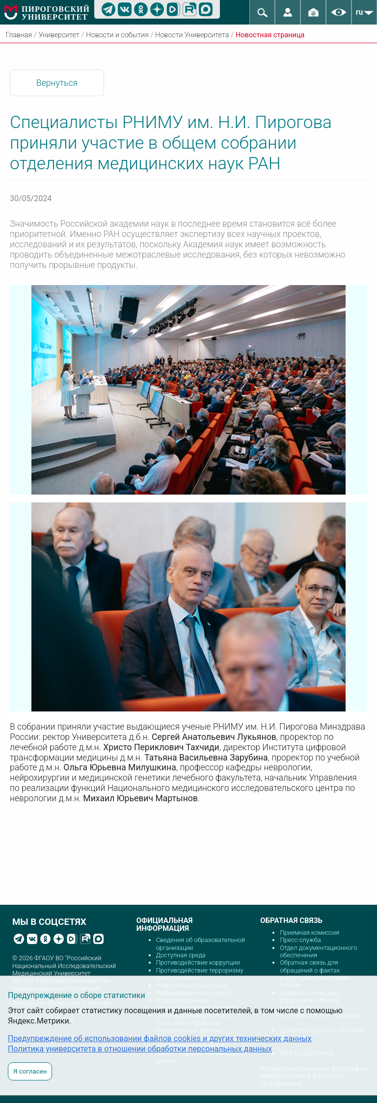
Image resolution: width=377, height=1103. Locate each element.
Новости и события (117, 35)
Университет (59, 35)
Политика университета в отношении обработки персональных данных (140, 1048)
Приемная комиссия (309, 932)
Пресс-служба (300, 940)
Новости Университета (192, 35)
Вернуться (57, 83)
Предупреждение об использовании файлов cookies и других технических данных (160, 1038)
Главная (19, 35)
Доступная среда (181, 955)
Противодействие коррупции (198, 962)
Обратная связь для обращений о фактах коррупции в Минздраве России (315, 974)
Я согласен (30, 1071)
